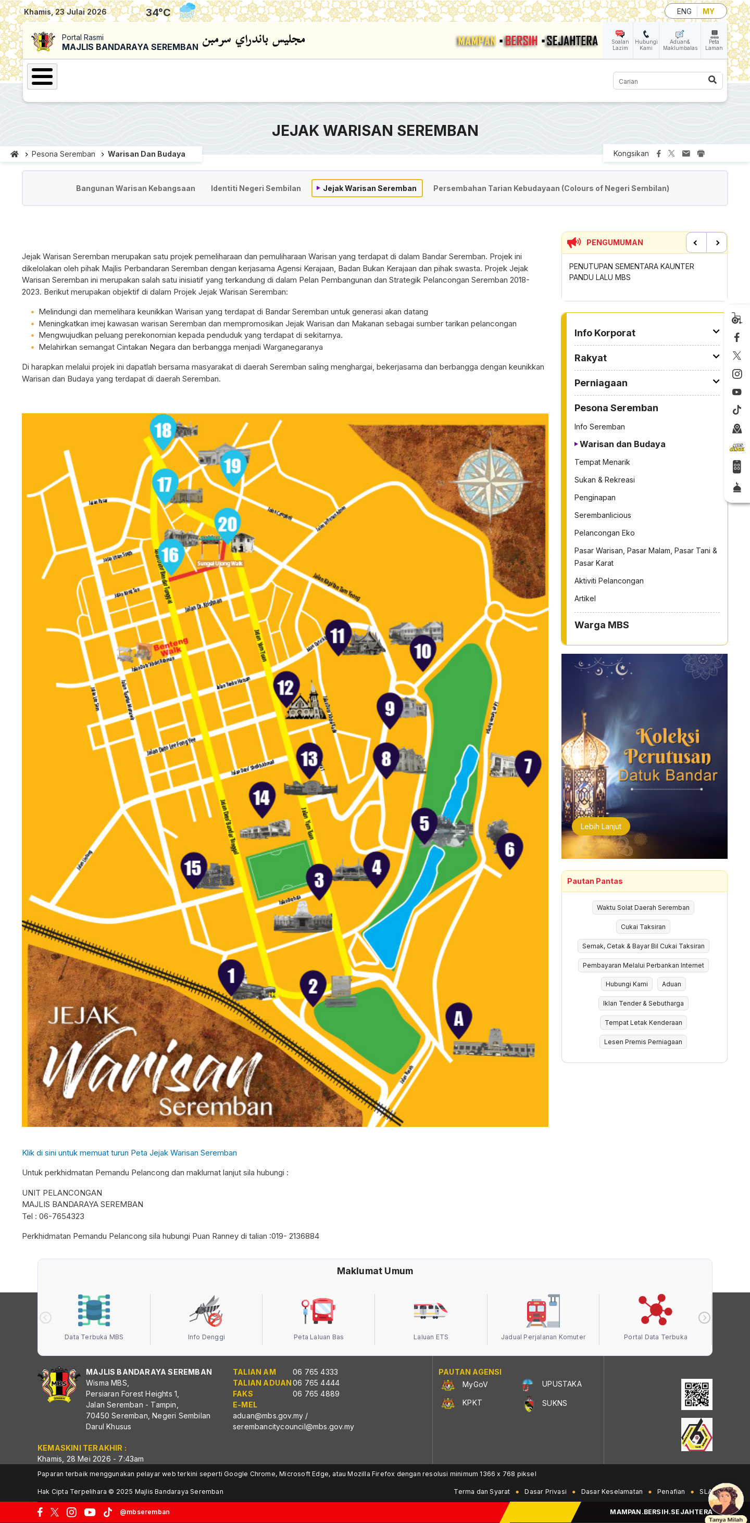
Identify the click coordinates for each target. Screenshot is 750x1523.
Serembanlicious (602, 515)
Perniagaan (279, 75)
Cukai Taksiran (643, 927)
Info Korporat (151, 75)
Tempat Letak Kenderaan (643, 1022)
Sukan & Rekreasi (604, 479)
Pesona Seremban (364, 75)
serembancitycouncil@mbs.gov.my (293, 1426)
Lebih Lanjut (601, 826)
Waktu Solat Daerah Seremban (643, 907)
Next (716, 242)
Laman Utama (72, 75)
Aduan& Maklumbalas (680, 45)
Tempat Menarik (602, 462)
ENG (684, 11)
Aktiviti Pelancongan (609, 580)
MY (709, 11)
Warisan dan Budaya (146, 153)
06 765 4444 (316, 1382)
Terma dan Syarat (482, 1491)
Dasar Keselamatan (612, 1491)
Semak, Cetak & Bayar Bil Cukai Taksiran (643, 946)
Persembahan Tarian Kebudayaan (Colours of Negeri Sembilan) (551, 188)
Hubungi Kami (646, 45)
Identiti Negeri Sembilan (256, 188)
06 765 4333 (315, 1371)
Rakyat (218, 75)
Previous (696, 242)
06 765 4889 (316, 1393)
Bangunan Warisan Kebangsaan (135, 188)
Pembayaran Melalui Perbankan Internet (643, 965)
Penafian (671, 1491)
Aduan (671, 984)
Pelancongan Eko (604, 532)
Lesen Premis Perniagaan (643, 1042)
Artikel (585, 598)
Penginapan (595, 497)
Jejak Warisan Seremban (370, 188)
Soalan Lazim (620, 45)
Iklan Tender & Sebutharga (643, 1003)
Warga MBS (450, 75)
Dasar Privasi (545, 1491)
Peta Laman (714, 45)
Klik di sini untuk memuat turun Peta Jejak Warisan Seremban (129, 1153)
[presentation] (46, 1318)
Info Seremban (599, 426)
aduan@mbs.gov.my (268, 1415)
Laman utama (14, 154)
